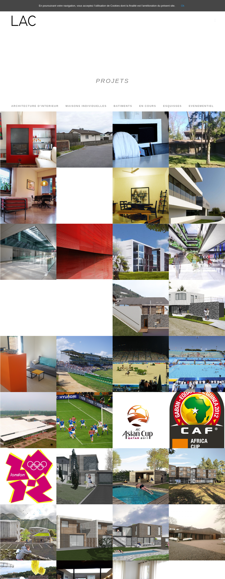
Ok (182, 5)
